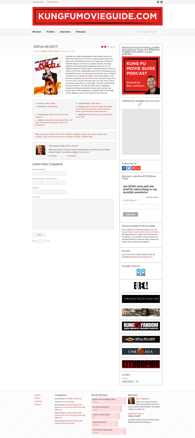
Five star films (52, 2)
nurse (45, 137)
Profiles (51, 32)
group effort (86, 134)
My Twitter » (53, 156)
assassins (44, 134)
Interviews (65, 32)
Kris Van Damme (103, 109)
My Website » (72, 156)
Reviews (37, 32)
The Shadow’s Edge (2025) (102, 430)
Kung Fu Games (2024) (101, 414)
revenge (69, 137)
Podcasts (81, 32)
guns (94, 134)
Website (36, 188)
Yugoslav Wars (87, 137)
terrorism (76, 137)
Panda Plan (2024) (99, 422)
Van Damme (88, 59)
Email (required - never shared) (45, 179)
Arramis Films (48, 120)
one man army (53, 137)
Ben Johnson (54, 51)
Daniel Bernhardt (92, 78)
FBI (62, 134)
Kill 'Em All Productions (49, 123)
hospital (100, 134)
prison (62, 137)
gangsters (77, 134)
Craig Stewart (106, 115)
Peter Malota (96, 103)
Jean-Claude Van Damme (86, 109)
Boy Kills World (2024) (101, 407)
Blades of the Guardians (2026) (104, 399)
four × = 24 (41, 241)
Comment (36, 197)
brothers (52, 134)
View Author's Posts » (136, 414)
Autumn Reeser (91, 106)
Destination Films (62, 120)
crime (58, 134)
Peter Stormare (100, 111)
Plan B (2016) (69, 402)
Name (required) (39, 169)
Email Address (130, 200)
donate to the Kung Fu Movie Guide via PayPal (140, 232)
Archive (125, 378)
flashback (68, 134)
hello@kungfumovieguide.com (141, 257)
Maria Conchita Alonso (85, 111)
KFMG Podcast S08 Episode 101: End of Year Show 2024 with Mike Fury (70, 407)
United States (50, 103)
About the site (38, 2)
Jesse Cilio (80, 117)
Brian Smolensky (93, 115)
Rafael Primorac (55, 115)
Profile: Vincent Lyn (75, 398)
